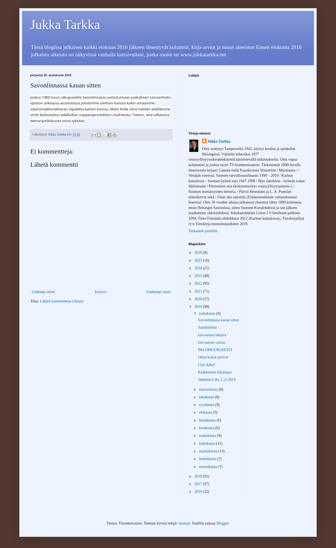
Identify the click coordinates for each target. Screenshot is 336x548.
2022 (198, 283)
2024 (198, 268)
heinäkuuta (208, 420)
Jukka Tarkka (65, 24)
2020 (198, 299)
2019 (198, 307)
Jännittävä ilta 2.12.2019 (217, 380)
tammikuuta (208, 467)
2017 (198, 484)
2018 (198, 476)
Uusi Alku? (206, 365)
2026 (198, 253)
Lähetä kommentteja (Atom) (61, 301)
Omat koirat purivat (213, 357)
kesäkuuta (207, 428)
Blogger (223, 523)
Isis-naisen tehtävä (212, 335)
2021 (198, 291)
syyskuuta (207, 405)
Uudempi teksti (43, 292)
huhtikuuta (207, 443)
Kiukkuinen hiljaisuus (215, 372)
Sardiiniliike (207, 327)
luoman (184, 523)
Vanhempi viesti (158, 292)
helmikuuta (208, 459)
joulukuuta (207, 313)
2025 (198, 260)
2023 (198, 276)
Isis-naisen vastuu (211, 342)
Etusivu (100, 292)
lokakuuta (207, 397)
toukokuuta (208, 436)
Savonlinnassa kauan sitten (218, 320)
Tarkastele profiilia (202, 231)
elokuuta (206, 412)
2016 (198, 492)
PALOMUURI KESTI (215, 350)
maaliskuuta (208, 451)
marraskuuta (209, 389)
